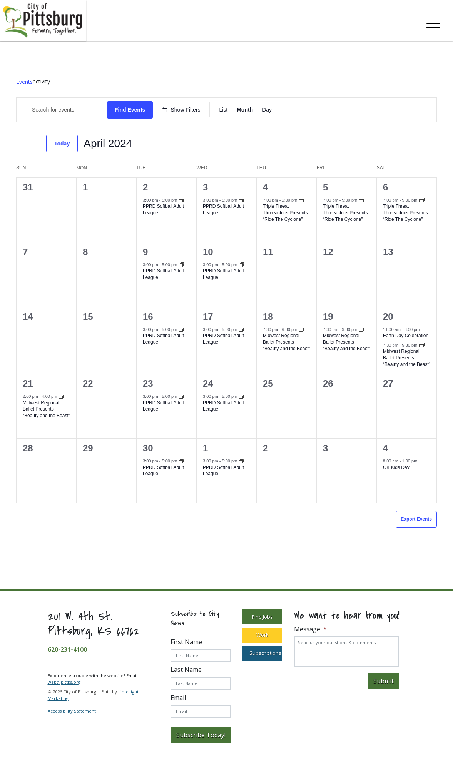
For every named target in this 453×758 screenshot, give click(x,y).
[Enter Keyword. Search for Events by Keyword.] (62, 110)
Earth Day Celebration (405, 335)
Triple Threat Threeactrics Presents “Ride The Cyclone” (285, 213)
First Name (186, 642)
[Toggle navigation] (433, 22)
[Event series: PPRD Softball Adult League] (181, 201)
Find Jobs (262, 616)
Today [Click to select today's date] (62, 143)
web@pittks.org (64, 682)
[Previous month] (20, 143)
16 (148, 316)
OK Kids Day (396, 467)
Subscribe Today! (201, 735)
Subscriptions (265, 652)
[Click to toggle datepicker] (108, 143)
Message (310, 629)
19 (328, 316)
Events (24, 81)
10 (208, 252)
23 (148, 383)
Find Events (130, 110)
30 (148, 448)
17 (208, 316)
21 (28, 383)
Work (262, 634)
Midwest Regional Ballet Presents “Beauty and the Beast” (286, 342)
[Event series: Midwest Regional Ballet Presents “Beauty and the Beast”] (301, 330)
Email (178, 697)
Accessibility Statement (72, 711)
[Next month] (35, 143)
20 (388, 316)
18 (268, 316)
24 (208, 383)
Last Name (186, 669)
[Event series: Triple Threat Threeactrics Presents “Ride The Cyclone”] (301, 201)
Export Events (416, 519)
